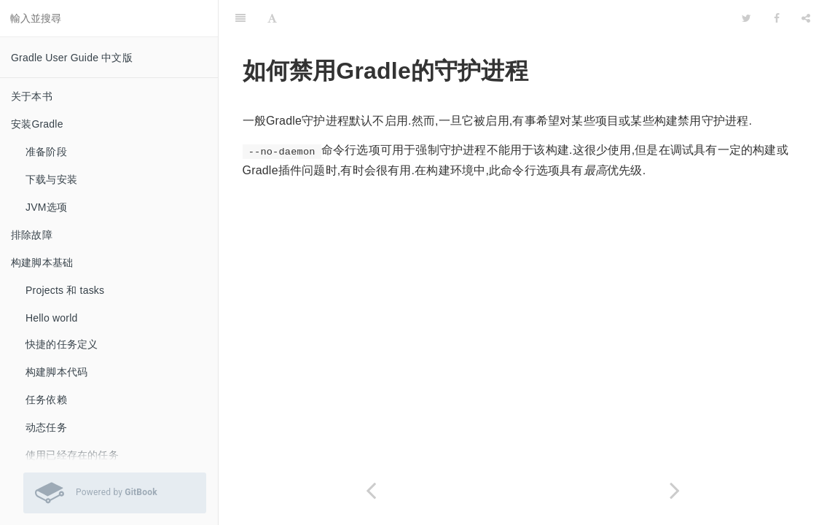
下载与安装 (51, 179)
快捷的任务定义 (62, 344)
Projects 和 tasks (65, 290)
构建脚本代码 (56, 372)
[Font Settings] (272, 18)
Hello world (51, 318)
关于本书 (31, 96)
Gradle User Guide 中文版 (72, 57)
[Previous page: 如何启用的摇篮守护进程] (371, 490)
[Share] (806, 18)
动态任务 (46, 427)
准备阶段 (46, 152)
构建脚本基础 (42, 262)
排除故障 (31, 235)
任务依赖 (46, 399)
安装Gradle (37, 124)
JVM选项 (46, 207)
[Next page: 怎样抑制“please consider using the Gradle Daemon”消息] (675, 490)
